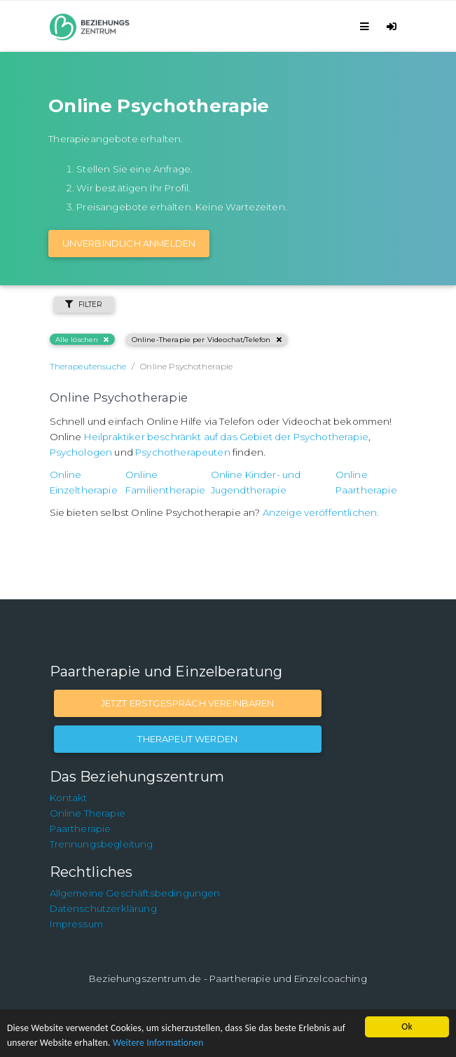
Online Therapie (87, 813)
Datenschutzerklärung (103, 908)
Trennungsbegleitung (101, 844)
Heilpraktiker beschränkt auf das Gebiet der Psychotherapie (226, 436)
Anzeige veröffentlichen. (321, 512)
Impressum (76, 923)
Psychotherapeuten (182, 452)
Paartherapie (80, 828)
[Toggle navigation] (367, 26)
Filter (84, 304)
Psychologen (81, 452)
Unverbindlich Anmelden (129, 243)
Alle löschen (82, 339)
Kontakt (69, 797)
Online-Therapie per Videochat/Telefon (207, 339)
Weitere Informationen (158, 1043)
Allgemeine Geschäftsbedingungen (135, 893)
